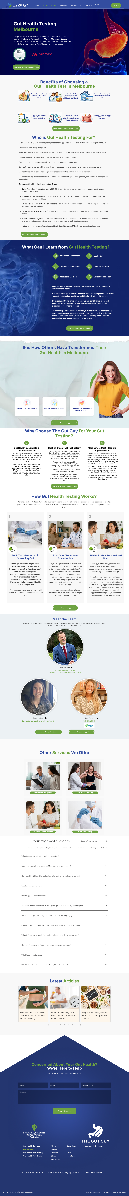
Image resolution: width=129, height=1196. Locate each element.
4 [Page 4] (68, 1025)
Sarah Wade (89, 718)
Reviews (54, 1153)
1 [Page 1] (56, 1025)
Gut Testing (28, 1149)
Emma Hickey (38, 718)
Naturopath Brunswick (94, 1146)
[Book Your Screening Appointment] (26, 67)
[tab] (27, 847)
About (53, 1146)
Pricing (54, 1149)
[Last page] (80, 1025)
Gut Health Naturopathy (33, 1153)
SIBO (68, 1153)
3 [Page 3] (64, 1025)
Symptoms (70, 1156)
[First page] (48, 1025)
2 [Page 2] (60, 1025)
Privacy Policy (107, 1192)
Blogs (53, 1156)
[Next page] (76, 1025)
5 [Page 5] (72, 1025)
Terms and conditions (92, 1192)
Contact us (55, 1159)
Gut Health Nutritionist (32, 1156)
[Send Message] (64, 1111)
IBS (67, 1149)
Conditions (71, 1146)
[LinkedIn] (72, 667)
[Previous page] (52, 1025)
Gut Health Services (31, 1146)
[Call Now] (116, 5)
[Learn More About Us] (48, 732)
